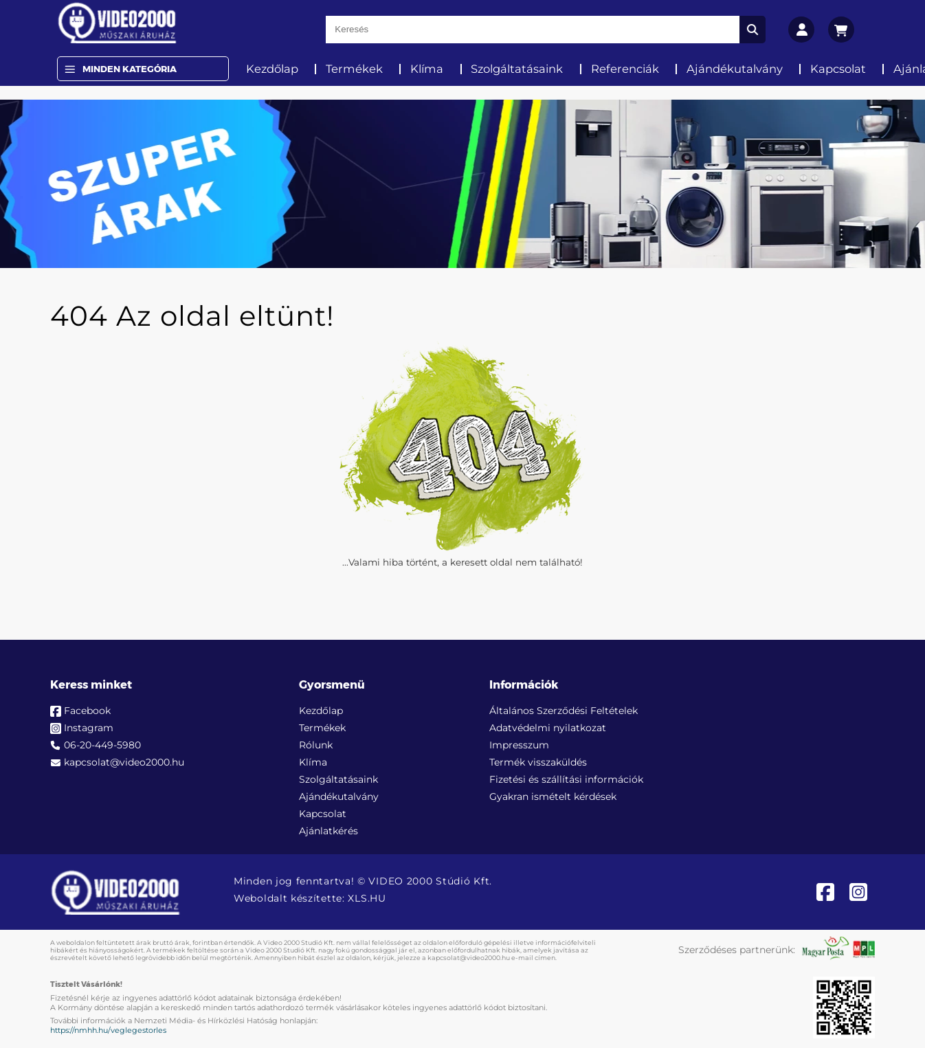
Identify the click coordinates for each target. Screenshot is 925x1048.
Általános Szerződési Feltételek (563, 710)
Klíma (426, 69)
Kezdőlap (272, 69)
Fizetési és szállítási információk (566, 779)
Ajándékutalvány (735, 69)
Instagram (88, 728)
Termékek (354, 69)
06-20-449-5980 (102, 745)
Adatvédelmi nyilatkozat (547, 728)
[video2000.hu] (117, 22)
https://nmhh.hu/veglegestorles (108, 1030)
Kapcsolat (838, 69)
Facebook (87, 710)
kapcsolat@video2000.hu (124, 762)
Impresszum (519, 745)
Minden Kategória (129, 68)
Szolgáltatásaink (517, 69)
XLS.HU (367, 898)
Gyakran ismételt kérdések (552, 796)
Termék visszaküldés (538, 762)
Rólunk (316, 745)
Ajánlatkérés (328, 831)
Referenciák (625, 69)
